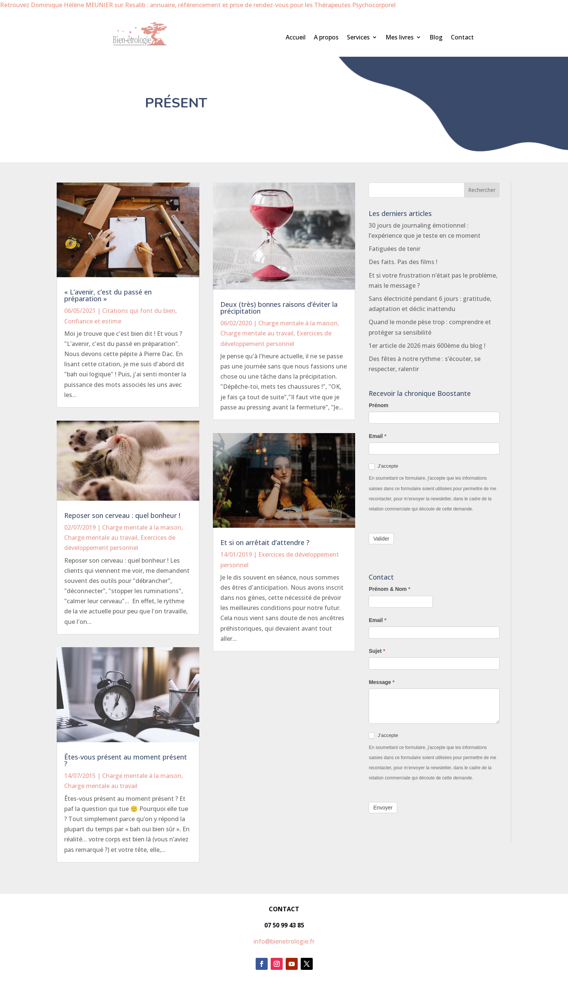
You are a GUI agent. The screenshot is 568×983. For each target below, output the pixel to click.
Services (358, 38)
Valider (381, 539)
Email (377, 436)
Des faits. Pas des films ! (403, 262)
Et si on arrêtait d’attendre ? (264, 542)
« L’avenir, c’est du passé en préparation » (108, 295)
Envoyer (382, 808)
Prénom (378, 405)
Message (382, 682)
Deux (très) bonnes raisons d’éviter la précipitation (278, 308)
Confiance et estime (92, 321)
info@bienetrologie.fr (284, 941)
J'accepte (383, 466)
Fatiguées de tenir (394, 249)
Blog (436, 38)
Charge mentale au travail (100, 537)
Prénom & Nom (389, 589)
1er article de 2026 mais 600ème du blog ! (427, 345)
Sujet (377, 651)
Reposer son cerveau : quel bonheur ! (122, 515)
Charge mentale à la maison (141, 527)
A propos (326, 38)
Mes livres (400, 38)
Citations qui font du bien (138, 311)
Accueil (296, 38)
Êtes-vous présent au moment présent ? (125, 760)
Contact (462, 38)
